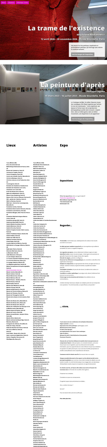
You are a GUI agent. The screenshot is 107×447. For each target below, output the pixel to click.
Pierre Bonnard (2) (38, 404)
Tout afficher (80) (11, 163)
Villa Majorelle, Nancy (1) (13, 339)
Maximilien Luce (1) (38, 371)
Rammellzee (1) (37, 414)
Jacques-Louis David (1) (39, 316)
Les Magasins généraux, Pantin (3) (16, 264)
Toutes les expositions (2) (67, 198)
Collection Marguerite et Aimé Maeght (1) (45, 237)
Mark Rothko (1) (37, 366)
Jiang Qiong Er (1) (38, 339)
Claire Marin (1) (37, 214)
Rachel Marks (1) (38, 412)
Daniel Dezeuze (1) (38, 251)
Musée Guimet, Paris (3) (13, 274)
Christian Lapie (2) (38, 212)
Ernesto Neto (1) (38, 268)
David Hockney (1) (38, 254)
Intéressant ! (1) (64, 203)
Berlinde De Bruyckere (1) (40, 195)
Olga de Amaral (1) (38, 391)
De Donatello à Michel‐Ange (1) (42, 256)
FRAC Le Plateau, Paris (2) (13, 201)
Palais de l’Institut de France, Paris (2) (17, 327)
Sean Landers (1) (38, 427)
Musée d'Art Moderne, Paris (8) (15, 285)
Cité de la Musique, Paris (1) (14, 178)
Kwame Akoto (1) (38, 347)
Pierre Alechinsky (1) (39, 402)
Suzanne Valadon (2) (39, 442)
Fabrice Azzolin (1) (38, 279)
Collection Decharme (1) (40, 230)
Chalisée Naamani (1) (39, 207)
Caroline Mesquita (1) (39, 205)
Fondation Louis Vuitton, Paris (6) (16, 210)
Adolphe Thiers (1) (38, 166)
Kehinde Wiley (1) (38, 345)
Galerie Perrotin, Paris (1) (13, 228)
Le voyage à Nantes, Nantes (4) (15, 262)
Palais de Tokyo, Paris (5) (13, 325)
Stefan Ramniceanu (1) (39, 439)
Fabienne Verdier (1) (39, 278)
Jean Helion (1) (37, 333)
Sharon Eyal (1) (37, 431)
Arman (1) (36, 187)
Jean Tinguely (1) (38, 337)
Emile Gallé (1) (37, 266)
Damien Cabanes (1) (38, 247)
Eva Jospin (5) (37, 272)
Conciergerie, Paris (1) (12, 184)
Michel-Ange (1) (37, 373)
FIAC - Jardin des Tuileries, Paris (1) (16, 199)
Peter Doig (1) (37, 398)
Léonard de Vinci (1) (39, 360)
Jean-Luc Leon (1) (38, 327)
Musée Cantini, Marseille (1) (14, 272)
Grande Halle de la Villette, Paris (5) (16, 243)
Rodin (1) (35, 419)
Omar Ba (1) (36, 392)
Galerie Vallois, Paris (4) (13, 235)
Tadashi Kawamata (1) (39, 444)
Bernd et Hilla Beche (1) (40, 199)
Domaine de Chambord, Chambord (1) (17, 186)
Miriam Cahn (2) (37, 377)
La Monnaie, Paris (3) (12, 253)
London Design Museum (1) (41, 358)
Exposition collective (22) (40, 274)
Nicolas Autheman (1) (39, 385)
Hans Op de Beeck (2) (39, 302)
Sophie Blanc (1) (37, 437)
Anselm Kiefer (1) (38, 184)
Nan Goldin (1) (37, 383)
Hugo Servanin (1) (38, 310)
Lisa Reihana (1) (37, 356)
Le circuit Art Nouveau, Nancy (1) (16, 260)
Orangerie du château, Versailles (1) (16, 323)
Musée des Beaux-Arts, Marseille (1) (16, 301)
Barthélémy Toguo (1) (39, 191)
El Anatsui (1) (37, 262)
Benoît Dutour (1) (38, 193)
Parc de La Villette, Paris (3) (14, 329)
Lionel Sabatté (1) (38, 354)
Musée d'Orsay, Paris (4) (13, 287)
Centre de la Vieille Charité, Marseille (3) (18, 176)
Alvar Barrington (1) (38, 174)
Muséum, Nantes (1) (12, 322)
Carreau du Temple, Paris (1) (14, 172)
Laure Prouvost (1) (38, 348)
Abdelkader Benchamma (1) (41, 164)
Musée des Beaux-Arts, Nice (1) (15, 304)
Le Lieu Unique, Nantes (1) (14, 256)
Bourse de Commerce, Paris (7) (15, 170)
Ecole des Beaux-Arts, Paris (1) (15, 191)
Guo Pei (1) (36, 297)
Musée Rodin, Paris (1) (12, 283)
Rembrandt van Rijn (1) (39, 416)
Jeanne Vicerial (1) (38, 335)
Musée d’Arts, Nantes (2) (13, 318)
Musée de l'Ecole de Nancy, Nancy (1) (17, 291)
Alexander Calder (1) (39, 170)
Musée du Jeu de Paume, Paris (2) (15, 310)
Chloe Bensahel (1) (38, 210)
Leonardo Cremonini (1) (40, 352)
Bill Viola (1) (36, 203)
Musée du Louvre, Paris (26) (14, 312)
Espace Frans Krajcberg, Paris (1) (15, 195)
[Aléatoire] (11, 2)
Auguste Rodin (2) (38, 189)
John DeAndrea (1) (38, 343)
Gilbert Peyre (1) (38, 295)
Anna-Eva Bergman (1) (39, 180)
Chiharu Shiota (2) (38, 208)
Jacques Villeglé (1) (38, 320)
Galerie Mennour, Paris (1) (13, 226)
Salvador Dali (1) (37, 423)
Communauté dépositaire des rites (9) (44, 241)
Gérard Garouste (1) (39, 301)
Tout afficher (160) (38, 163)
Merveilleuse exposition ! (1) (68, 200)
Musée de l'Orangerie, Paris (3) (15, 295)
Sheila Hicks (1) (37, 433)
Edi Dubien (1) (37, 260)
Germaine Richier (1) (39, 293)
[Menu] (4, 2)
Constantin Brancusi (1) (40, 243)
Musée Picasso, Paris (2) (13, 281)
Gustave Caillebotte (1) (40, 299)
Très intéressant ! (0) (66, 201)
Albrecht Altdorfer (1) (39, 168)
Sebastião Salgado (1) (39, 429)
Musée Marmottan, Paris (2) (14, 276)
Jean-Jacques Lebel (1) (39, 325)
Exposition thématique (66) (41, 276)
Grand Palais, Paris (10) (12, 241)
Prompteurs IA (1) (38, 410)
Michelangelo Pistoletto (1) (41, 375)
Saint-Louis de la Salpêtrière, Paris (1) (17, 335)
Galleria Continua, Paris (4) (14, 239)
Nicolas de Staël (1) (38, 387)
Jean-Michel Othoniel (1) (40, 329)
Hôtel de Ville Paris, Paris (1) (14, 251)
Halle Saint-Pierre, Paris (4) (14, 249)
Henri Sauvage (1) (38, 306)
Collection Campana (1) (40, 224)
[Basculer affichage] (22, 2)
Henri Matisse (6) (38, 304)
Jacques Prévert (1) (38, 318)
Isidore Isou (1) (37, 314)
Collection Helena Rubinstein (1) (42, 233)
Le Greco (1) (36, 350)
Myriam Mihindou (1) (39, 381)
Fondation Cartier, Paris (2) (14, 207)
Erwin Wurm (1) (37, 270)
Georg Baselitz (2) (38, 287)
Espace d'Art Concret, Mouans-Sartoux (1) (18, 197)
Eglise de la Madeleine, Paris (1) (15, 193)
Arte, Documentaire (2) (13, 164)
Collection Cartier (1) (39, 226)
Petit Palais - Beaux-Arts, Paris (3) (15, 333)
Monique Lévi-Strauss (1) (40, 379)
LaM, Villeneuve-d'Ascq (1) (14, 254)
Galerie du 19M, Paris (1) (13, 237)
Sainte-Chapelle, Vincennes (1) (15, 337)
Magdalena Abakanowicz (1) (41, 362)
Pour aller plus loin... (66, 398)
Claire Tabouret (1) (38, 216)
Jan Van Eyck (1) (37, 323)
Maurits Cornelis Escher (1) (40, 370)
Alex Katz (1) (36, 172)
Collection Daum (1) (38, 228)
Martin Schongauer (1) (39, 368)
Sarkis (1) (35, 425)
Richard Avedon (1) (38, 417)
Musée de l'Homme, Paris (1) (14, 293)
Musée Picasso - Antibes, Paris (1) (15, 279)
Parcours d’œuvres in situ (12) (41, 396)
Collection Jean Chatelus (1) (41, 235)
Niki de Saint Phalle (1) (39, 389)
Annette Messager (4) (39, 182)
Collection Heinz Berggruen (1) (42, 232)
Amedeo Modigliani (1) (39, 178)
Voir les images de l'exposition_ (82, 54)
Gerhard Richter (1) (38, 291)
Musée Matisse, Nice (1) (13, 278)
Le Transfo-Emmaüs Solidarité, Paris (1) (17, 258)
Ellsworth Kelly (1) (38, 264)
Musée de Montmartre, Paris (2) (15, 289)
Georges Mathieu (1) (39, 289)
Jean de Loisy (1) (37, 331)
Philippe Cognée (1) (38, 400)
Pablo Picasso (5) (38, 394)
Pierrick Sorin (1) (38, 406)
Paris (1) (8, 331)
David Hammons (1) (38, 253)
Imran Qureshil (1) (38, 312)
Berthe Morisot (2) (38, 201)
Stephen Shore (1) (38, 440)
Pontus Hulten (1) (38, 408)
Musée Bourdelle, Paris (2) (13, 270)
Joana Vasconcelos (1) (39, 341)
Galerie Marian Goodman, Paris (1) (16, 224)
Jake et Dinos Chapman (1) (40, 322)
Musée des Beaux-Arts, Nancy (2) (15, 302)
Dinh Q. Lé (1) (37, 258)
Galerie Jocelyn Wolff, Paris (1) (15, 222)
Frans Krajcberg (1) (38, 285)
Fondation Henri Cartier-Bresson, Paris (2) (18, 208)
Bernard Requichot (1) (39, 197)
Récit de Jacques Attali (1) (40, 421)
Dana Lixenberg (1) (38, 249)
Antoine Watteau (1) (39, 186)
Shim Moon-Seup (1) (39, 435)
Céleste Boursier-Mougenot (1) (42, 245)
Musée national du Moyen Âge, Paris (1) (17, 320)
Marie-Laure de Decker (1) (40, 364)
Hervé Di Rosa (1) (38, 308)
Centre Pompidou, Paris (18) (14, 174)
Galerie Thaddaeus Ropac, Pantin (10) (17, 233)
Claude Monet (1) (38, 218)
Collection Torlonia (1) (39, 239)
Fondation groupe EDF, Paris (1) (15, 220)
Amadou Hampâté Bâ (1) (40, 176)
